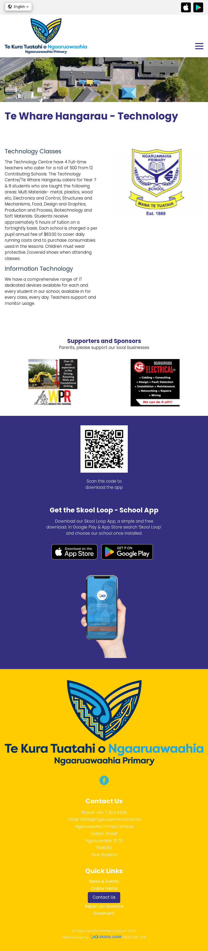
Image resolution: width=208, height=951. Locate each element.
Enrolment (104, 913)
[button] (18, 6)
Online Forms (104, 888)
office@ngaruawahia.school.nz (110, 819)
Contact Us (104, 897)
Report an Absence (104, 906)
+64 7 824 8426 (111, 812)
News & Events (104, 881)
